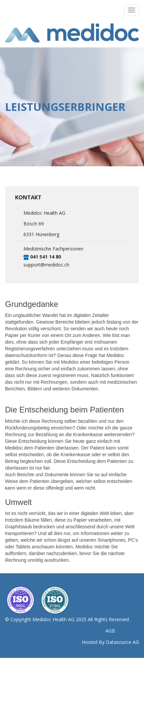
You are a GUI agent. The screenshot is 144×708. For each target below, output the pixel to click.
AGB (110, 631)
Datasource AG (122, 642)
